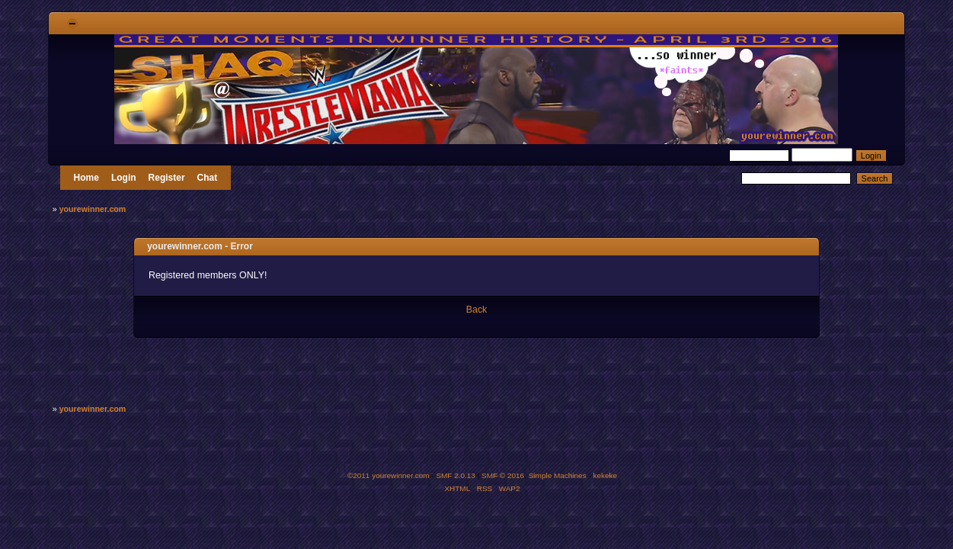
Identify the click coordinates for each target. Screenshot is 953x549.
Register (167, 177)
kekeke (605, 475)
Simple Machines (558, 475)
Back (477, 309)
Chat (207, 177)
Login (123, 177)
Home (86, 177)
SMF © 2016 (502, 475)
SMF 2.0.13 (455, 475)
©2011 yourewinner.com (388, 475)
